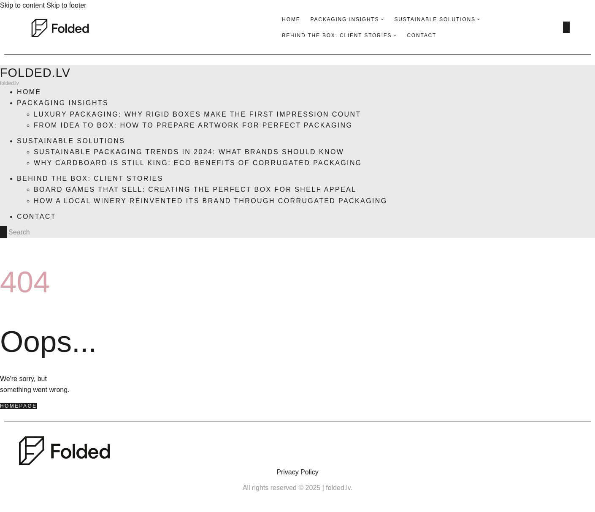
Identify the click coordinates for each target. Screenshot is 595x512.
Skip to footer (66, 5)
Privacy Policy (297, 472)
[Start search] (566, 27)
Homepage (18, 406)
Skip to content (22, 5)
